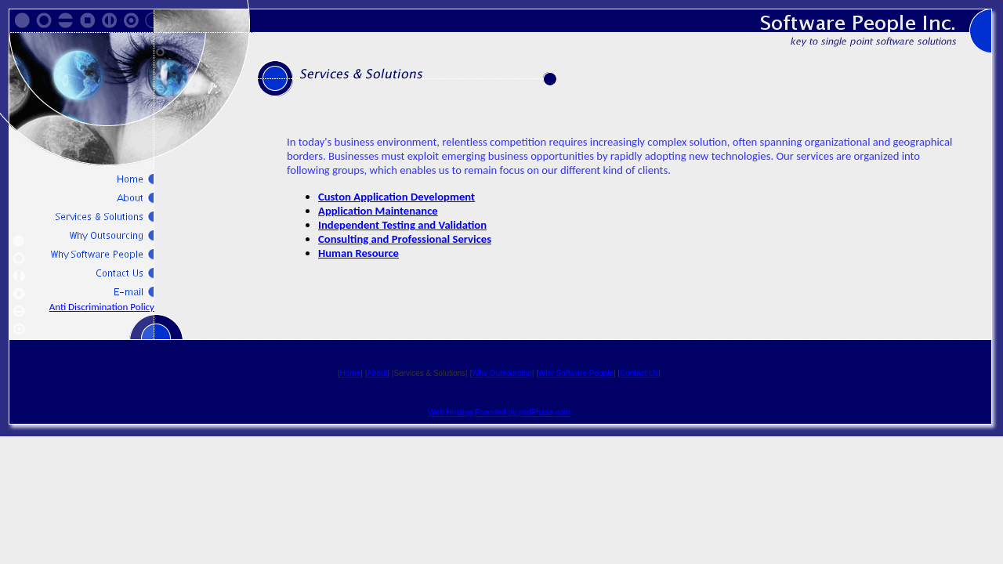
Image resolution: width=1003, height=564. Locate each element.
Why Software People (576, 373)
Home (350, 373)
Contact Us (639, 373)
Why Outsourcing (502, 373)
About (377, 373)
